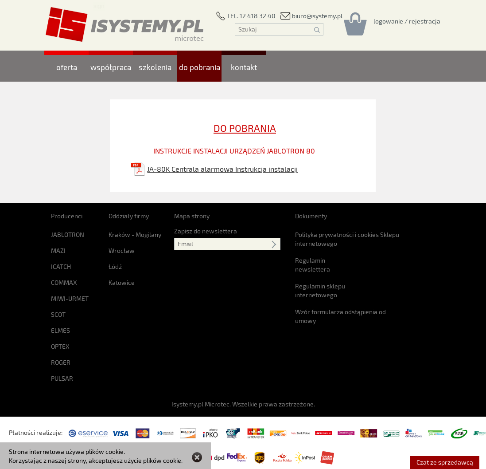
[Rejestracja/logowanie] (406, 21)
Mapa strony (192, 216)
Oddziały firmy (129, 216)
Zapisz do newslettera (205, 231)
